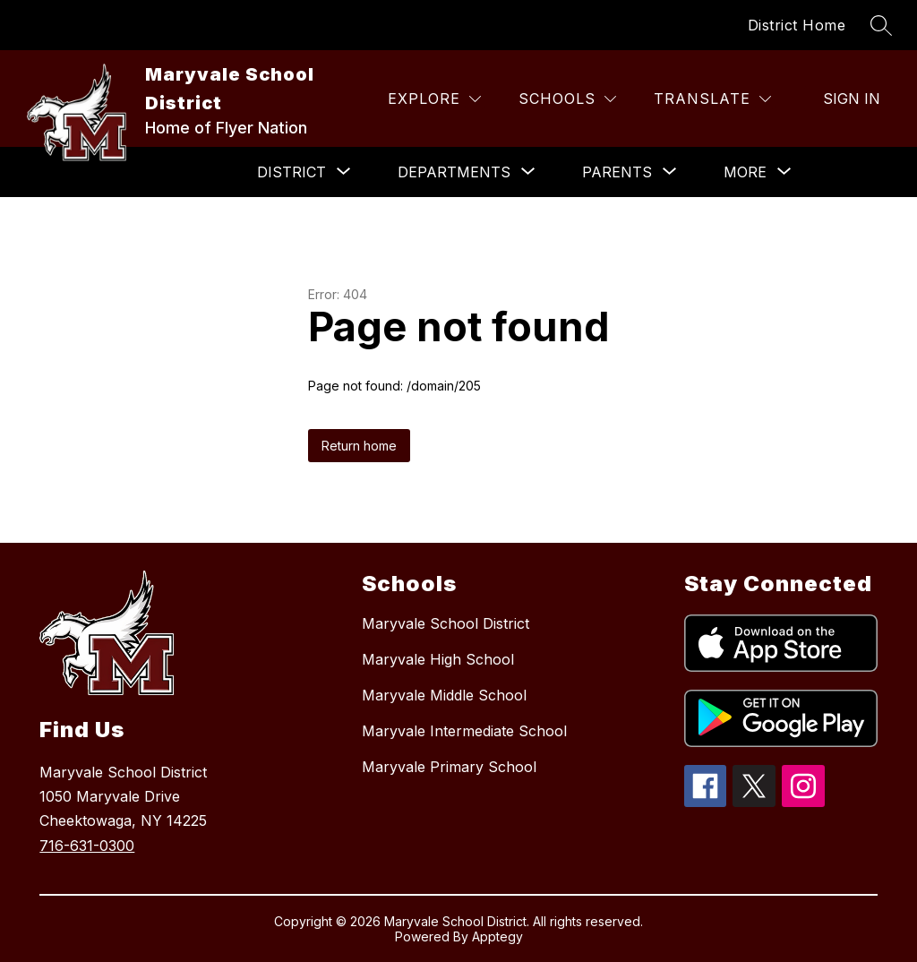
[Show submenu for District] (291, 172)
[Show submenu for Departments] (454, 172)
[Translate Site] (712, 99)
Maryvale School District (445, 623)
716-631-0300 (86, 846)
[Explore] (434, 99)
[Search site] (881, 25)
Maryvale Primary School (449, 767)
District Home (797, 25)
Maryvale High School (438, 659)
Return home (359, 445)
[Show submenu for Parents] (617, 172)
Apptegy (497, 936)
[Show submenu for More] (745, 172)
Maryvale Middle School (444, 695)
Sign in (851, 98)
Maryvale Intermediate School (464, 731)
